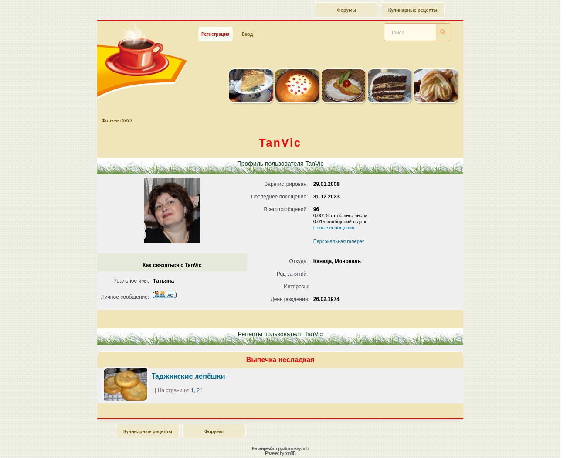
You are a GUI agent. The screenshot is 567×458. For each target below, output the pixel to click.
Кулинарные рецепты (412, 10)
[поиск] (399, 33)
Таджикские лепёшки (188, 376)
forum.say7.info (297, 448)
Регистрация (215, 34)
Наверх (530, 442)
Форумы (346, 10)
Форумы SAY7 (117, 120)
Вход (247, 34)
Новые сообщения (333, 227)
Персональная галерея (339, 241)
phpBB (290, 453)
